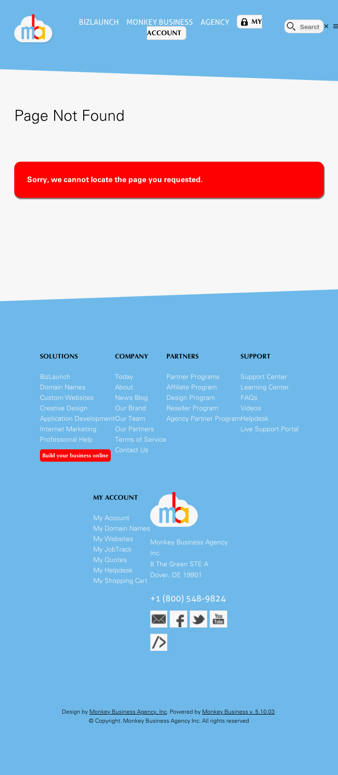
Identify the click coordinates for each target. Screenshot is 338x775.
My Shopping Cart (120, 581)
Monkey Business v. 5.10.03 (238, 711)
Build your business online (75, 455)
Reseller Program (192, 408)
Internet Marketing (68, 429)
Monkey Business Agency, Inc (128, 711)
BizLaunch (99, 22)
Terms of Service (140, 440)
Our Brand (130, 408)
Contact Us (131, 450)
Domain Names (63, 387)
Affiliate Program (191, 387)
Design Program (190, 398)
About (124, 387)
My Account (111, 518)
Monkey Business (159, 22)
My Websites (113, 539)
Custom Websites (67, 398)
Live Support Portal (270, 429)
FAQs (249, 398)
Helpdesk (255, 419)
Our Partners (134, 429)
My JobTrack (112, 549)
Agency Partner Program (203, 419)
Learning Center (265, 387)
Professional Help (66, 440)
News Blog (131, 398)
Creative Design (63, 408)
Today (124, 377)
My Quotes (110, 560)
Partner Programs (193, 377)
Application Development (77, 419)
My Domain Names (121, 528)
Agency (215, 22)
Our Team (130, 419)
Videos (251, 408)
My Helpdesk (113, 570)
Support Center (264, 377)
